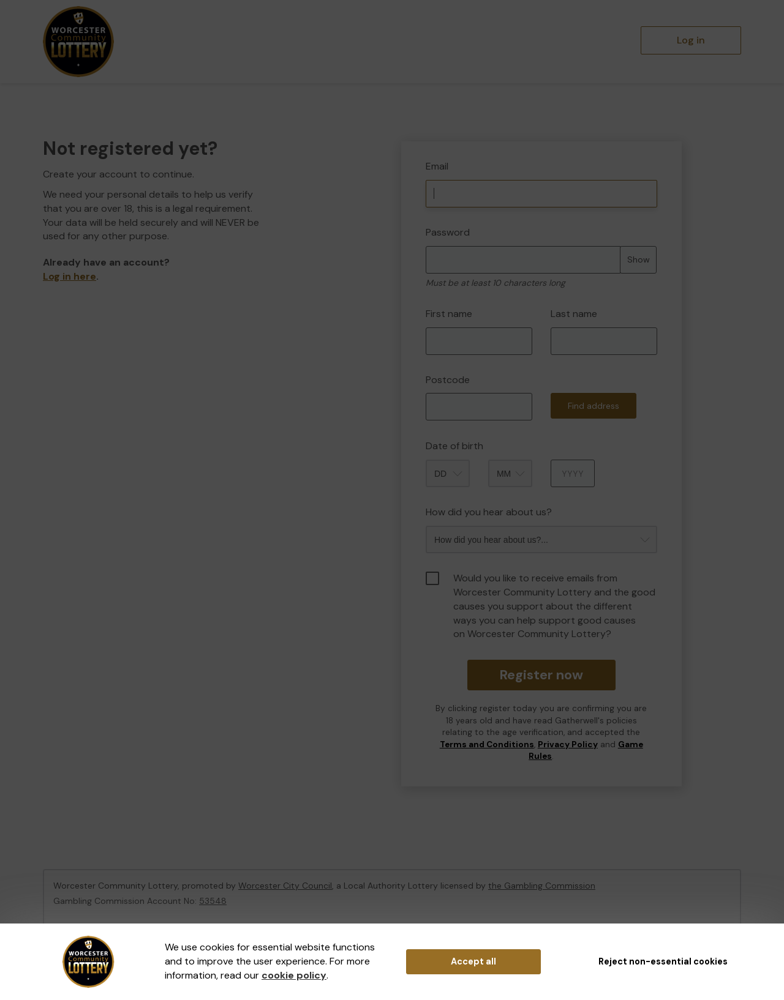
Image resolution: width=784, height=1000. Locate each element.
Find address (593, 405)
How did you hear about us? (489, 512)
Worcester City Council (285, 885)
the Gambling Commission (541, 885)
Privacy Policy (568, 744)
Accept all (473, 961)
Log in (691, 40)
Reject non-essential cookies (663, 961)
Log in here (69, 276)
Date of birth (454, 445)
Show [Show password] (638, 259)
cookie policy (294, 975)
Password (448, 232)
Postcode (448, 379)
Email (437, 166)
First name (449, 313)
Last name (574, 313)
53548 (213, 900)
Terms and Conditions (487, 744)
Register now (541, 675)
